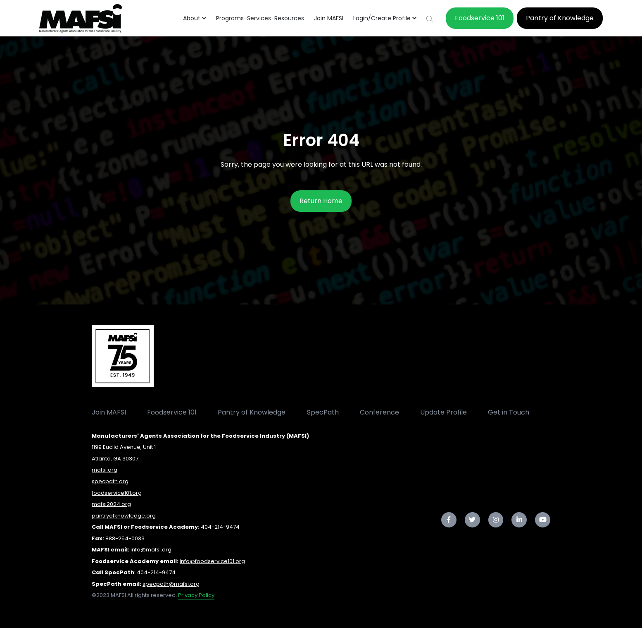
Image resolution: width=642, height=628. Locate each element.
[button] (194, 18)
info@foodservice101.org (212, 561)
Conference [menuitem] (379, 412)
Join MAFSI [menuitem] (109, 412)
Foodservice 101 (479, 18)
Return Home (321, 201)
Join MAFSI (328, 18)
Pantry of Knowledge (560, 18)
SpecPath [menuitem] (323, 412)
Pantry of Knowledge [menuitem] (251, 412)
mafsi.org (104, 470)
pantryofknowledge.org (124, 516)
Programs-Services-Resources (260, 18)
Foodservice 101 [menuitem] (172, 412)
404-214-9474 (220, 527)
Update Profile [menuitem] (443, 412)
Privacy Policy (196, 595)
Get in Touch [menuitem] (508, 412)
